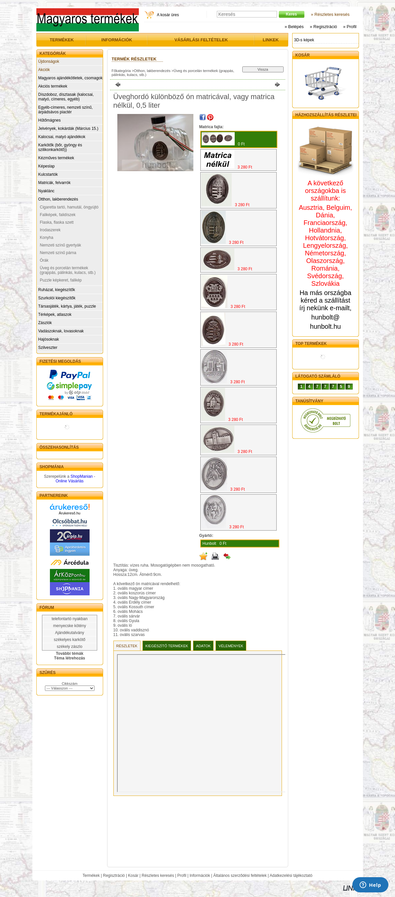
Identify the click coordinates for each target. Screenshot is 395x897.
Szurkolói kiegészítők (57, 298)
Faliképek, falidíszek (58, 214)
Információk (199, 875)
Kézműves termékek (56, 158)
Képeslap (46, 166)
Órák (44, 260)
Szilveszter (48, 347)
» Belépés (294, 26)
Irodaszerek (50, 230)
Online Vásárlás (70, 481)
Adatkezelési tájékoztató (291, 875)
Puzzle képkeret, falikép (61, 280)
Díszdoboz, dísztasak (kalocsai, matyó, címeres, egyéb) (66, 96)
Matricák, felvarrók (54, 182)
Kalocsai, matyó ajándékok (62, 136)
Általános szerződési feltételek (239, 875)
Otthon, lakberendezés (58, 199)
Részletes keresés (158, 875)
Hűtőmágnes (49, 120)
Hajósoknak (48, 339)
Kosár (133, 875)
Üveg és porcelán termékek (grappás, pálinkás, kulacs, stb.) (68, 270)
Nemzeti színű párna (58, 252)
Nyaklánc (46, 191)
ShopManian (81, 476)
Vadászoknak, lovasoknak (61, 331)
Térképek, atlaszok (55, 314)
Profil (181, 875)
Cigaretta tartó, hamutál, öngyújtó (69, 207)
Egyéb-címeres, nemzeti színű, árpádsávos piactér (65, 109)
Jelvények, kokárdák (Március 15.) (68, 128)
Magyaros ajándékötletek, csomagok (70, 78)
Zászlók (45, 322)
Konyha (47, 237)
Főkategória (121, 71)
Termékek (91, 875)
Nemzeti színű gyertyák (60, 245)
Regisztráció (114, 875)
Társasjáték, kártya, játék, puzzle (67, 306)
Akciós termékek (52, 86)
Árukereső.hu (69, 513)
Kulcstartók (48, 174)
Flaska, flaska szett (57, 222)
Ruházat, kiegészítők (56, 289)
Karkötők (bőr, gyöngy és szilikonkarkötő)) (60, 147)
